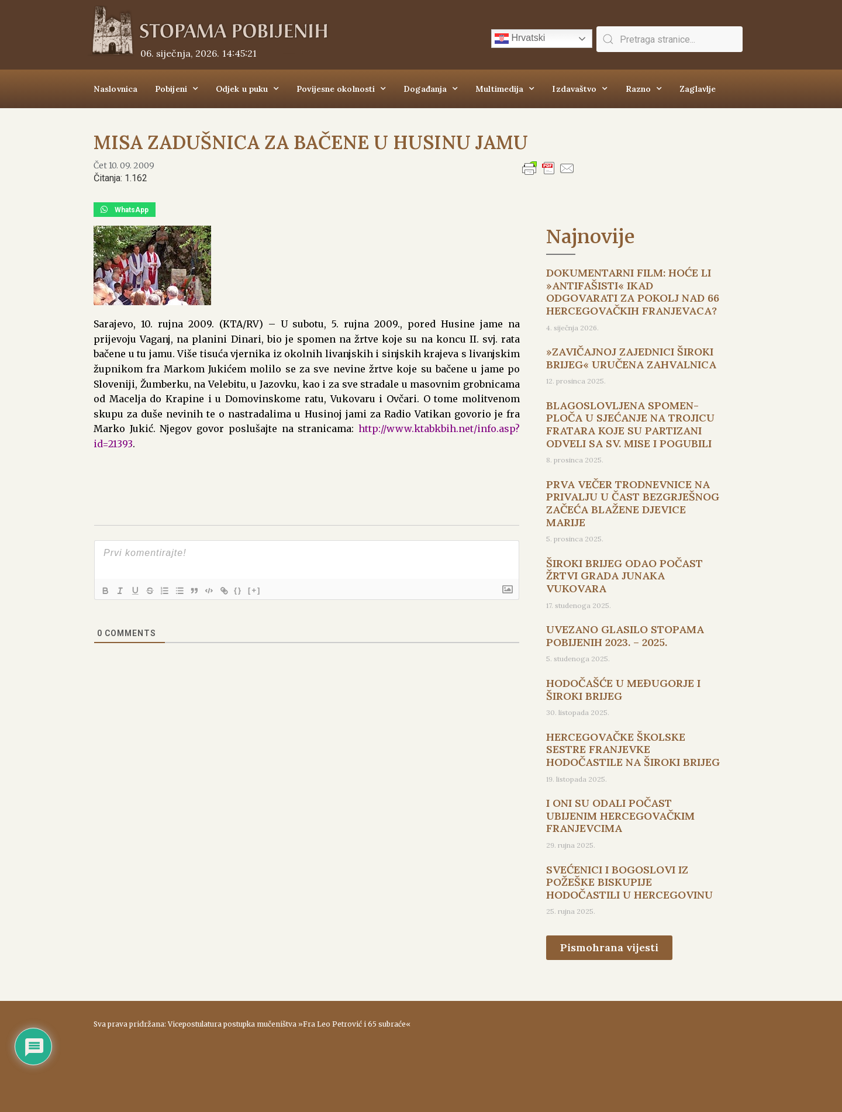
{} (252, 589)
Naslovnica (115, 89)
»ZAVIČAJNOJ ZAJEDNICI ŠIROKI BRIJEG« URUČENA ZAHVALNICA (631, 358)
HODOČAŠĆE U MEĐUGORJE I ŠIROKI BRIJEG (623, 689)
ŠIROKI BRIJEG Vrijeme (587, 1050)
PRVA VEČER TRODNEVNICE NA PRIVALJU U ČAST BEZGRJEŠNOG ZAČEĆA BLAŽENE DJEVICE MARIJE (632, 503)
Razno (644, 89)
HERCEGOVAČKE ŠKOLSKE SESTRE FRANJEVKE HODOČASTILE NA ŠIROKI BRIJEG (633, 749)
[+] (268, 589)
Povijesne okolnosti (341, 89)
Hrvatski (520, 39)
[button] (125, 209)
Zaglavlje (697, 89)
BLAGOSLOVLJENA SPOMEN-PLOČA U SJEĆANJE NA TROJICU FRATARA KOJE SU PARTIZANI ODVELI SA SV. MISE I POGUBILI (630, 424)
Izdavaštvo (580, 89)
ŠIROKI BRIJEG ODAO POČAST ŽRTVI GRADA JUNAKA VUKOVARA (624, 576)
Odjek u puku (247, 89)
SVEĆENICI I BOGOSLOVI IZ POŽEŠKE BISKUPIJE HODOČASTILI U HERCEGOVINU (629, 882)
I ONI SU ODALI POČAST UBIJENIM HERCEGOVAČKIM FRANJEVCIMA (620, 815)
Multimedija (504, 89)
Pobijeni (176, 89)
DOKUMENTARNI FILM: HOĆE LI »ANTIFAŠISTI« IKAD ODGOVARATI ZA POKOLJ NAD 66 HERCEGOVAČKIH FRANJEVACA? (632, 291)
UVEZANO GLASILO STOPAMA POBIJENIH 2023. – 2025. (625, 636)
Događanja (430, 89)
